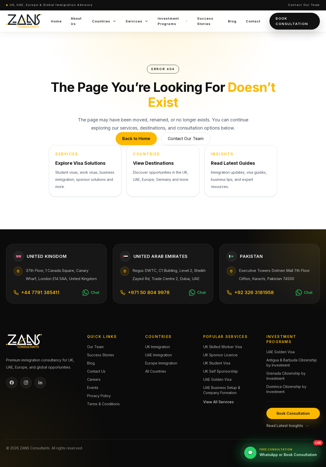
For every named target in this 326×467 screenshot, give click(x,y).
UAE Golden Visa (217, 379)
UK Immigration (157, 347)
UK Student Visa (216, 363)
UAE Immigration (158, 355)
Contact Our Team (304, 5)
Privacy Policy (99, 396)
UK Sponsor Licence (220, 355)
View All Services (218, 402)
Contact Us (96, 371)
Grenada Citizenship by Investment (286, 376)
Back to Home (136, 138)
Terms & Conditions (103, 404)
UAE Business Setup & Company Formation (221, 390)
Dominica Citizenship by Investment (286, 389)
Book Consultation (292, 21)
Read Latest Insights (287, 425)
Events (92, 387)
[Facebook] (11, 382)
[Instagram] (26, 382)
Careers (94, 379)
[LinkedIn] (40, 382)
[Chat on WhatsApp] (91, 292)
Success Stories (100, 355)
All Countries (155, 371)
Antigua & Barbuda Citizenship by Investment (291, 362)
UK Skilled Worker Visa (222, 347)
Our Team (95, 347)
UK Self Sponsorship (220, 371)
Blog (91, 363)
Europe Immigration (161, 363)
